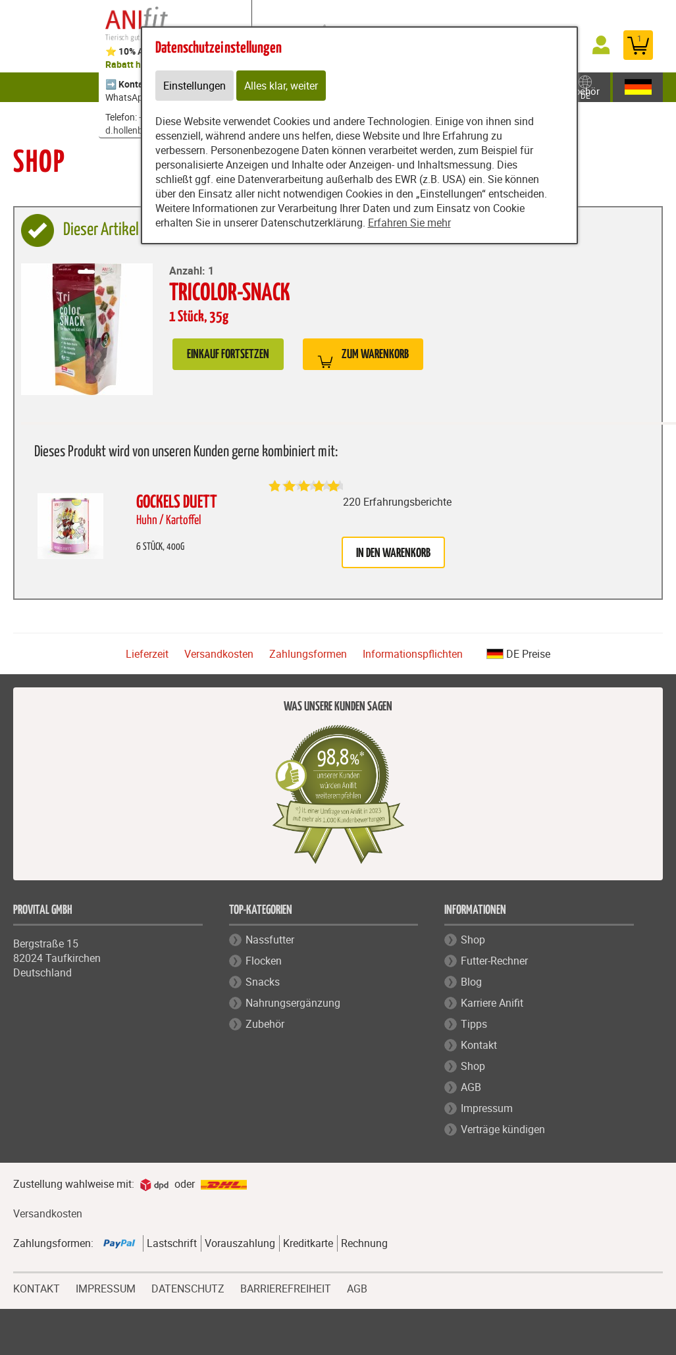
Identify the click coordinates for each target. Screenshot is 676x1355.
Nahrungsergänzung (293, 1003)
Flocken (264, 960)
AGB (471, 1087)
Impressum (487, 1108)
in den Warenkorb (393, 553)
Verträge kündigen (503, 1129)
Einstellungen (194, 85)
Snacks (263, 981)
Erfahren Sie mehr (409, 222)
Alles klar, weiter (281, 85)
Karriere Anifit (492, 1003)
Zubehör (593, 86)
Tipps (474, 1024)
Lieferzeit (147, 654)
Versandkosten (218, 654)
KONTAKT (36, 1287)
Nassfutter (270, 939)
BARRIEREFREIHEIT (285, 1287)
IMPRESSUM (106, 1287)
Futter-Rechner (494, 960)
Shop (473, 939)
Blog (471, 981)
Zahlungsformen (308, 654)
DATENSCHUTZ (187, 1287)
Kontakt (479, 1045)
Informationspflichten (413, 654)
